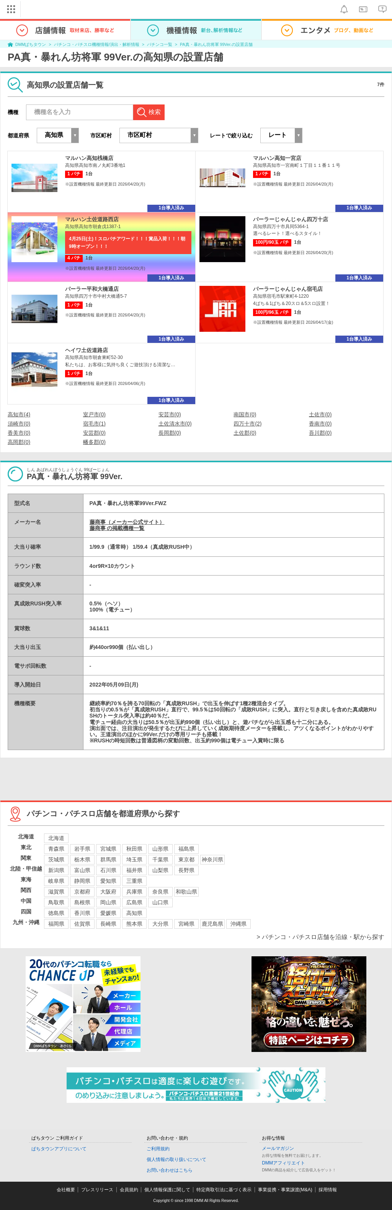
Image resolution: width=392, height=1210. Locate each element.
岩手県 (82, 849)
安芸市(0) (169, 414)
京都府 (82, 892)
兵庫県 (134, 892)
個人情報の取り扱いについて (176, 1159)
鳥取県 (56, 902)
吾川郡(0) (320, 432)
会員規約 (129, 1189)
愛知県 (108, 881)
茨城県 (56, 859)
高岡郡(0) (19, 442)
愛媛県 (108, 913)
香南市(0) (320, 423)
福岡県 (56, 924)
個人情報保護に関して (167, 1189)
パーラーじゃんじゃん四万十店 (290, 219)
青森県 (56, 849)
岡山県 (108, 902)
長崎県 (108, 924)
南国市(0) (245, 414)
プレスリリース (97, 1189)
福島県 (186, 849)
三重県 (134, 881)
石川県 (108, 870)
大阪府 (108, 892)
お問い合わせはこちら (170, 1170)
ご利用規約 (158, 1148)
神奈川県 (212, 859)
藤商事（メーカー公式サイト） (127, 522)
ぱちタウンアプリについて (59, 1148)
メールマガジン (278, 1148)
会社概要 (66, 1189)
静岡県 (82, 881)
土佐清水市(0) (175, 423)
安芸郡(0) (94, 432)
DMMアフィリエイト (283, 1163)
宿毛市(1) (94, 423)
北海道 (56, 838)
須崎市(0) (19, 423)
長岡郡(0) (169, 432)
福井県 (134, 870)
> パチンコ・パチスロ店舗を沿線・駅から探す (320, 937)
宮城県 (108, 849)
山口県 (160, 902)
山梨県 (160, 870)
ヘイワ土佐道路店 (86, 350)
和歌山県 (186, 892)
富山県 (82, 870)
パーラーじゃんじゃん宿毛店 (288, 289)
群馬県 (108, 859)
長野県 (186, 870)
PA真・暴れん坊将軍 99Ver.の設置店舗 (216, 44)
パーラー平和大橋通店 (92, 289)
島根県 (82, 902)
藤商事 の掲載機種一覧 (117, 528)
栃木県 (82, 859)
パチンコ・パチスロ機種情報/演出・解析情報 (96, 44)
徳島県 (56, 913)
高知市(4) (19, 414)
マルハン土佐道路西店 (92, 219)
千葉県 (160, 859)
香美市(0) (19, 432)
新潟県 (56, 870)
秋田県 (134, 849)
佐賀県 (82, 924)
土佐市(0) (320, 414)
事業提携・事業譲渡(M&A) (285, 1189)
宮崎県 (186, 924)
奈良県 (160, 892)
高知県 (134, 913)
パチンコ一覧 (159, 44)
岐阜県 (56, 881)
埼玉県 (134, 859)
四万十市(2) (247, 423)
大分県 (160, 924)
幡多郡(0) (94, 442)
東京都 (186, 859)
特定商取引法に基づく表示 (224, 1189)
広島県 (134, 902)
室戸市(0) (94, 414)
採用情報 (327, 1189)
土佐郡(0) (245, 432)
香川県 (82, 913)
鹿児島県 (212, 924)
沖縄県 (238, 924)
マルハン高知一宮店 (277, 158)
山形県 (160, 849)
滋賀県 (56, 892)
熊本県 (134, 924)
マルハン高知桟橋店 (89, 158)
